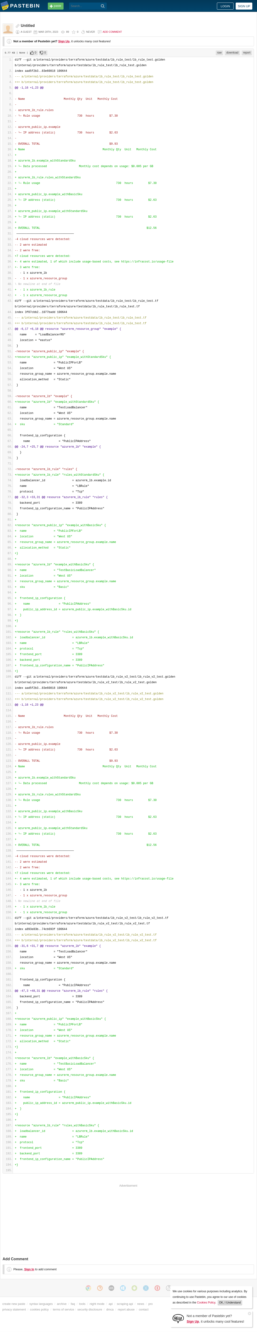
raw (219, 52)
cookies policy (39, 1309)
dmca (109, 1309)
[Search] (103, 6)
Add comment (112, 31)
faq (73, 1304)
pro (150, 1304)
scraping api (125, 1304)
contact (143, 1309)
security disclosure (89, 1309)
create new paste (13, 1304)
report (246, 52)
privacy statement (14, 1309)
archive (62, 1304)
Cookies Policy (206, 1302)
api (111, 1304)
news (140, 1304)
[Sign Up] (178, 1318)
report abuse (126, 1309)
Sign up (244, 6)
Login (225, 6)
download (232, 52)
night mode (97, 1304)
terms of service (63, 1309)
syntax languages (41, 1304)
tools (82, 1304)
